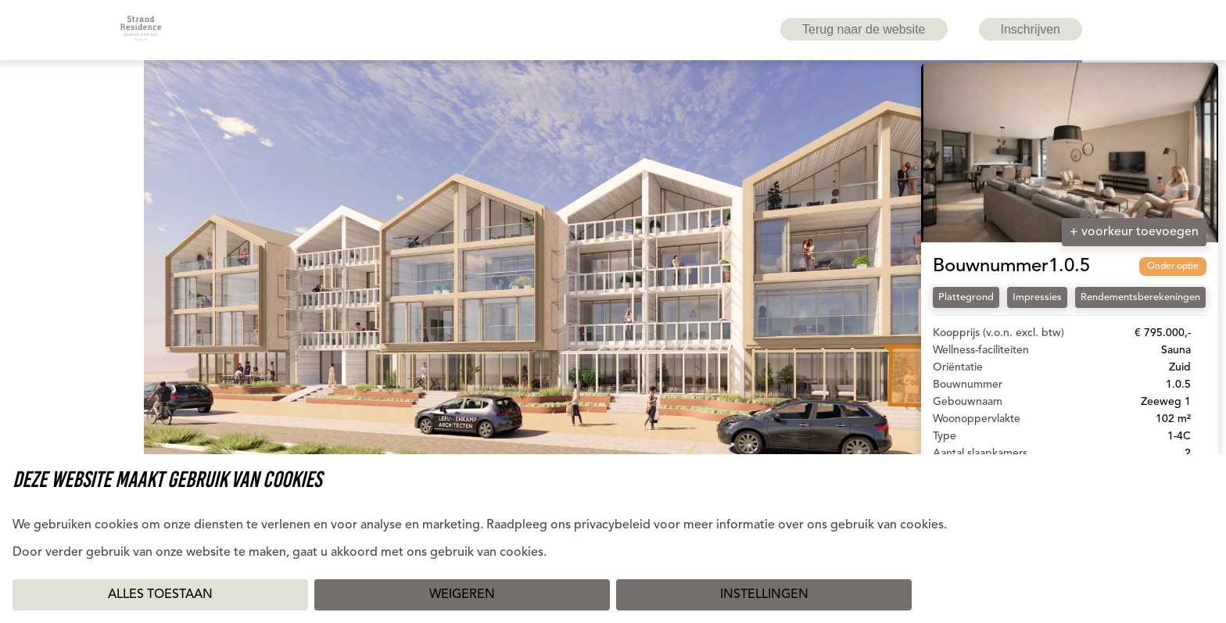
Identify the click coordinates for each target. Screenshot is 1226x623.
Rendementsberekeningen (1140, 297)
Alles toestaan (160, 595)
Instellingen (764, 595)
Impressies (1037, 297)
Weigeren (462, 595)
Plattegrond (966, 297)
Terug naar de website (863, 29)
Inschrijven (1030, 29)
